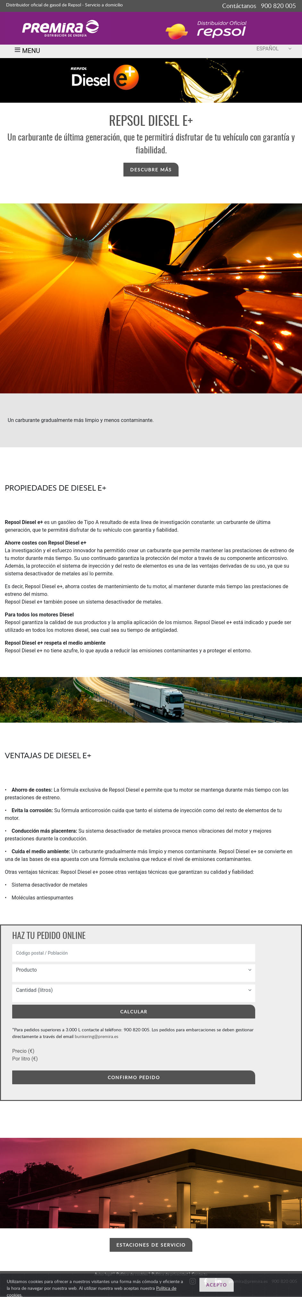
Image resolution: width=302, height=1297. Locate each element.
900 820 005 (284, 1281)
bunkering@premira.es (96, 1036)
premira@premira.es (248, 1281)
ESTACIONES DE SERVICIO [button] (151, 1245)
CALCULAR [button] (133, 1012)
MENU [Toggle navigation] (26, 51)
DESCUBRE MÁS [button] (151, 170)
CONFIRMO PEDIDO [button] (134, 1077)
